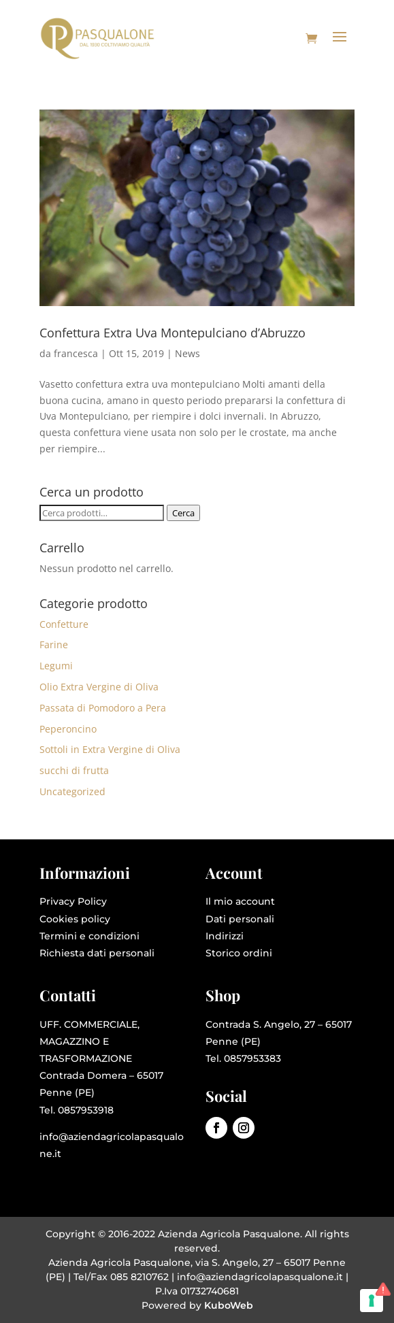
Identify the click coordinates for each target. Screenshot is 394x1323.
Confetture (63, 624)
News (187, 353)
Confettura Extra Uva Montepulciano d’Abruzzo (172, 332)
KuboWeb (228, 1305)
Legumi (56, 665)
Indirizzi (225, 936)
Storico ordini (239, 953)
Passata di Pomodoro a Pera (102, 707)
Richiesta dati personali (96, 953)
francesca (76, 353)
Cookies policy (74, 919)
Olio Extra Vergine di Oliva (99, 686)
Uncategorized (72, 791)
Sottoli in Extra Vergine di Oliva (109, 749)
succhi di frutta (74, 770)
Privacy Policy (73, 901)
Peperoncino (68, 728)
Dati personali (240, 919)
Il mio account (240, 901)
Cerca (183, 513)
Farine (53, 644)
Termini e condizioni (89, 936)
